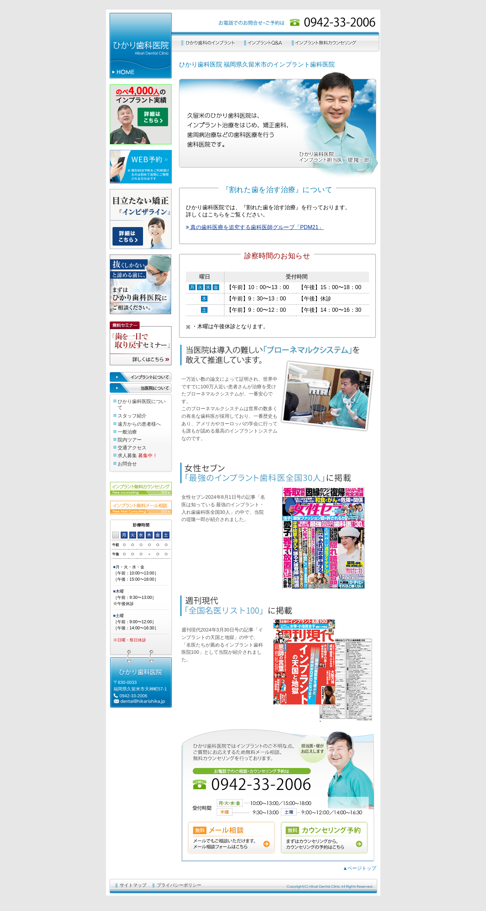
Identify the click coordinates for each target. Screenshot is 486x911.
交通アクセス (132, 447)
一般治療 (127, 432)
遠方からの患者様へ (139, 424)
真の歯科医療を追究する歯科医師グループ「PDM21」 (255, 227)
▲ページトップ (359, 868)
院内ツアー (130, 439)
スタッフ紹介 (132, 415)
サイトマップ (133, 885)
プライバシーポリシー (179, 885)
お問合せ (127, 463)
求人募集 (127, 455)
